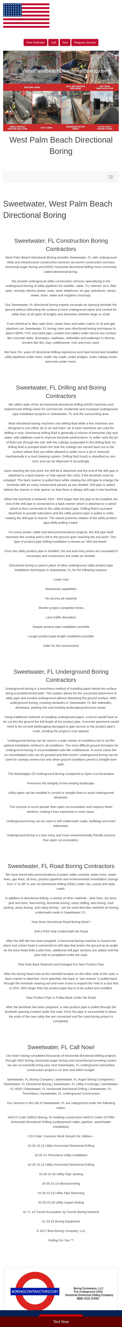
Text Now (61, 1322)
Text (65, 42)
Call (53, 42)
